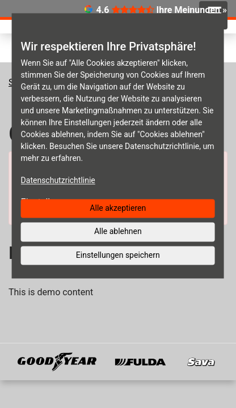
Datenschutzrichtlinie (58, 180)
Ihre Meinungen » (192, 10)
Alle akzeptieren (118, 207)
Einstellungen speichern (118, 255)
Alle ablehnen (118, 231)
